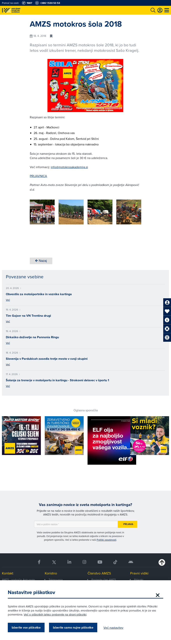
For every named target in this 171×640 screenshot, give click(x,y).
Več (8, 300)
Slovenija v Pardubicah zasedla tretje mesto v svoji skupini (47, 358)
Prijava (128, 524)
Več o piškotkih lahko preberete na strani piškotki (55, 614)
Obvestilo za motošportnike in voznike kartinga (39, 294)
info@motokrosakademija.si (69, 167)
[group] (42, 212)
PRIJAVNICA (38, 176)
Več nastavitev (113, 627)
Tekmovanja (56, 580)
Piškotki (138, 580)
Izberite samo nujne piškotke (73, 627)
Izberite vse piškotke (26, 627)
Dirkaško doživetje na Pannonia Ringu (32, 337)
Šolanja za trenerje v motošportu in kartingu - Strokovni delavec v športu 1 (57, 380)
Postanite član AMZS (103, 580)
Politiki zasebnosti (106, 539)
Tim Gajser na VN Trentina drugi (28, 315)
